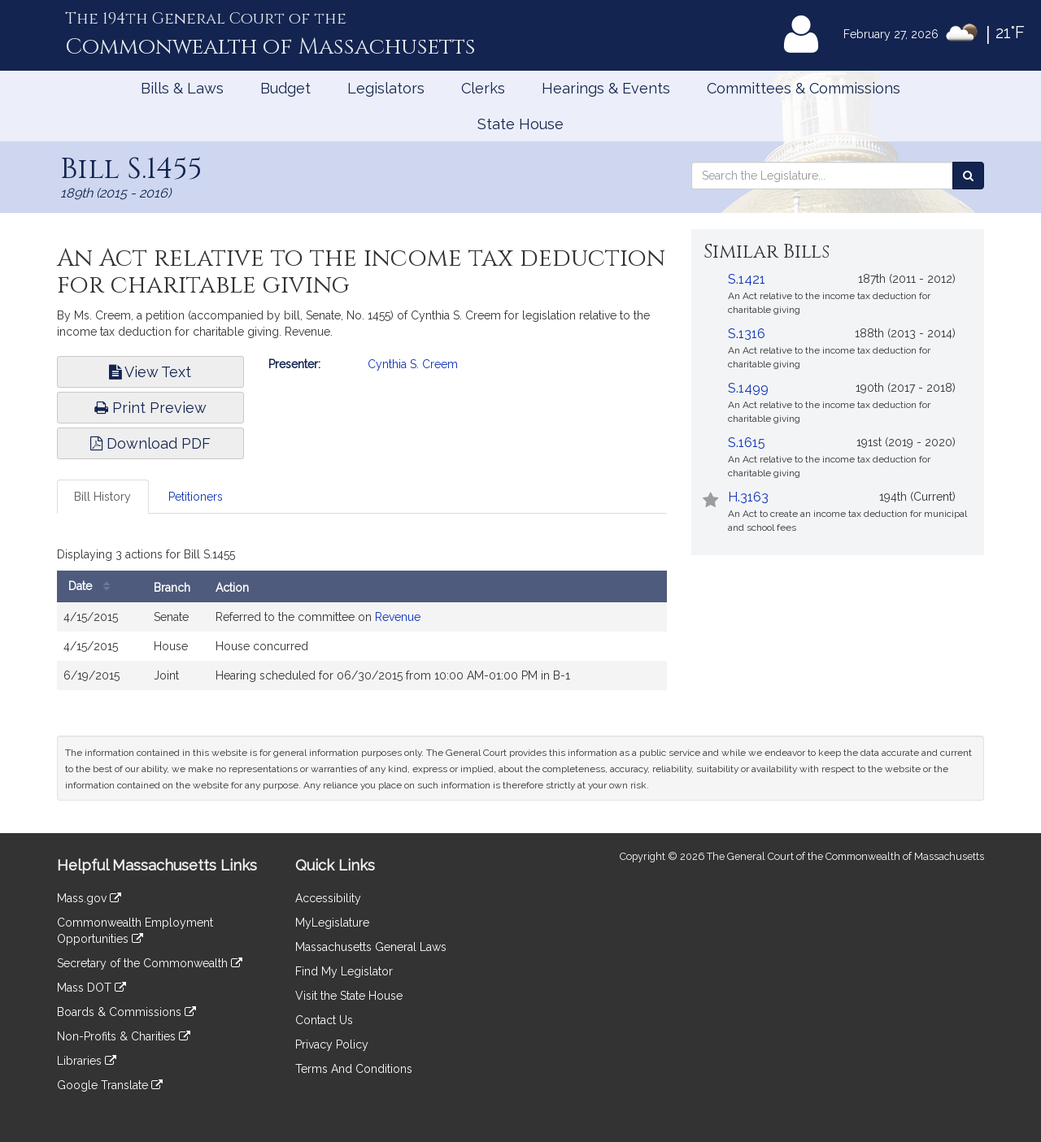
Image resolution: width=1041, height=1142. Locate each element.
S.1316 (746, 333)
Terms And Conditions (353, 1068)
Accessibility (328, 898)
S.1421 (746, 279)
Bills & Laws (182, 88)
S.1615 (746, 442)
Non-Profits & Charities (123, 1036)
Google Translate (110, 1085)
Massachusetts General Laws (370, 946)
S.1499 (748, 388)
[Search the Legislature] (968, 175)
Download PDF (150, 443)
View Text (150, 371)
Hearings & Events (606, 88)
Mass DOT (91, 987)
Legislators (386, 88)
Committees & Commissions (803, 88)
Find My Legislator (344, 971)
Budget (285, 88)
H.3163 (748, 497)
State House (520, 123)
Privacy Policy (331, 1044)
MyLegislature (332, 922)
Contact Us (324, 1020)
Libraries (86, 1060)
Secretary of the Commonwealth (149, 963)
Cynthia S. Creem (413, 364)
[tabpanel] (362, 620)
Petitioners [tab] (195, 496)
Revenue (397, 616)
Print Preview (150, 407)
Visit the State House (349, 995)
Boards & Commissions (126, 1011)
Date (93, 586)
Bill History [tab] (102, 496)
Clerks (483, 88)
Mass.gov (89, 898)
